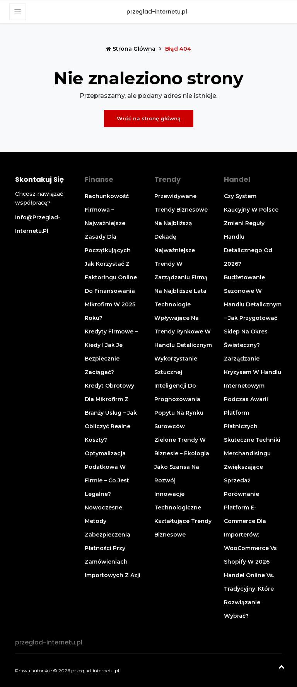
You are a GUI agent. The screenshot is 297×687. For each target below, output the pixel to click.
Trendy (167, 179)
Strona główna (131, 48)
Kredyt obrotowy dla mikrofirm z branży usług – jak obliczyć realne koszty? (111, 412)
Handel (237, 179)
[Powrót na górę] (281, 667)
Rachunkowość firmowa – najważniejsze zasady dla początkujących (108, 223)
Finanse (99, 179)
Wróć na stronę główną (149, 118)
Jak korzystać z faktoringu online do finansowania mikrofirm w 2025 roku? (111, 290)
